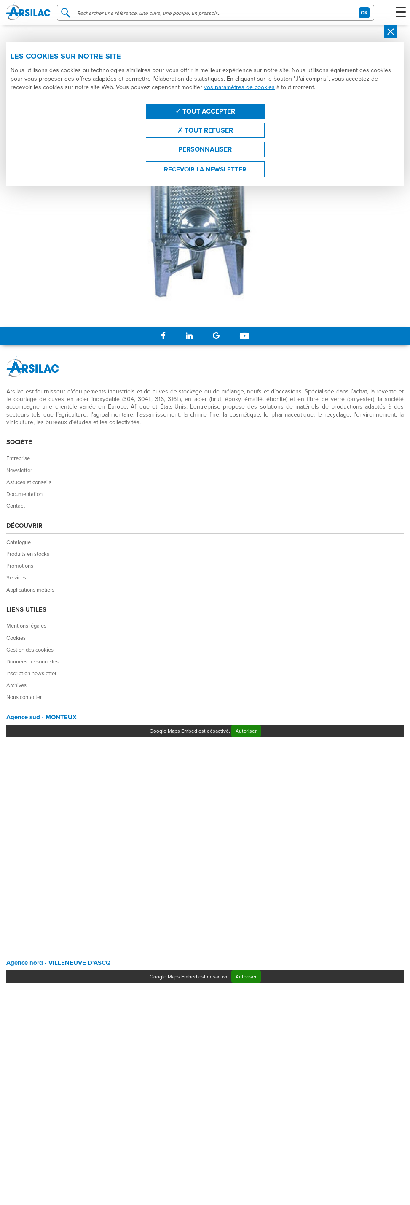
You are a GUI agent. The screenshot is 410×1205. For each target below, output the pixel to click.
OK (364, 12)
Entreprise (18, 458)
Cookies (16, 638)
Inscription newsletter (31, 673)
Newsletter (19, 470)
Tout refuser (205, 130)
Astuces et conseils (28, 482)
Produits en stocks (27, 554)
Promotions (19, 565)
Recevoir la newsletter (205, 169)
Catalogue (18, 542)
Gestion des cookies (30, 649)
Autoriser (246, 730)
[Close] (390, 31)
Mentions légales (26, 625)
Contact (15, 505)
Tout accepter (205, 111)
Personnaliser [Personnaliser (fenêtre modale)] (205, 149)
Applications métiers (30, 589)
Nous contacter (24, 697)
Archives (16, 685)
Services (16, 577)
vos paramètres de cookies (239, 87)
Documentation (24, 494)
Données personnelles (32, 661)
